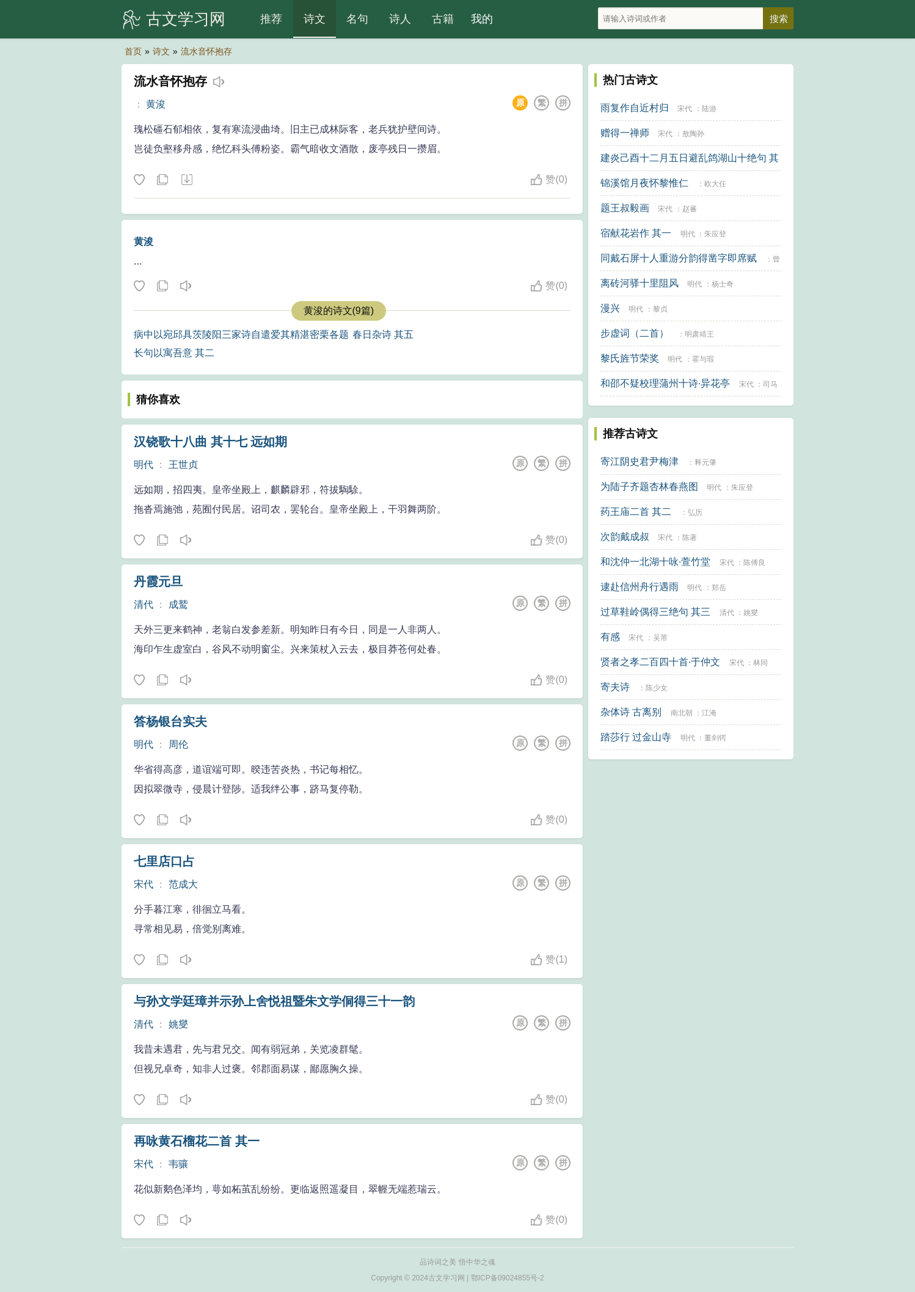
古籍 (443, 19)
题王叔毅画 (624, 208)
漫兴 (610, 308)
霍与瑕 (703, 359)
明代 (143, 464)
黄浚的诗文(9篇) (339, 310)
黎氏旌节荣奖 (629, 358)
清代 (143, 604)
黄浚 (156, 104)
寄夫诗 (615, 687)
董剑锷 (715, 738)
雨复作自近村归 (634, 108)
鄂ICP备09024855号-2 (507, 1278)
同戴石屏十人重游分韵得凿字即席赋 (678, 258)
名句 (357, 19)
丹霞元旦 (158, 581)
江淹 (709, 713)
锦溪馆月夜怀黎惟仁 (644, 183)
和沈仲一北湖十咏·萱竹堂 (655, 562)
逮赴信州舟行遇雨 (639, 587)
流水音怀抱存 (206, 51)
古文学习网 (185, 19)
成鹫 (178, 604)
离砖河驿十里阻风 (639, 283)
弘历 (695, 512)
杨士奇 (723, 284)
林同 (760, 663)
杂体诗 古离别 (631, 712)
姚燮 (178, 1024)
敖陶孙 (693, 134)
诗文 (315, 19)
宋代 (143, 884)
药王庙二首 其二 (635, 511)
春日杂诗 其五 (383, 334)
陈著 (689, 537)
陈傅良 (754, 562)
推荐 (271, 19)
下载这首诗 (186, 180)
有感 (610, 637)
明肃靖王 (699, 334)
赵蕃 (689, 209)
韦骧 (178, 1164)
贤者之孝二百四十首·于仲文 (660, 662)
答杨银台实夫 (170, 721)
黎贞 (660, 309)
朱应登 (715, 234)
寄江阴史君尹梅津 (639, 461)
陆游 (709, 108)
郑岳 (719, 587)
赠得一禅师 (624, 133)
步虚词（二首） (634, 333)
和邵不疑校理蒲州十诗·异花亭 (665, 383)
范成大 (183, 884)
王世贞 (183, 464)
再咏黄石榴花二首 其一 (197, 1141)
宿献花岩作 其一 (635, 233)
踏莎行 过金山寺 (635, 737)
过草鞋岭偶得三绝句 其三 (655, 612)
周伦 (178, 744)
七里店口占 (164, 861)
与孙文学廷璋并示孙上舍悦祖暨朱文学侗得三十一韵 (274, 1001)
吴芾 (660, 637)
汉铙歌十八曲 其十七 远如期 (210, 441)
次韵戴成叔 (624, 536)
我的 (482, 19)
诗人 (400, 19)
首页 (133, 51)
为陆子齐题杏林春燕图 (649, 486)
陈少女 (657, 688)
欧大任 (715, 184)
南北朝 (682, 713)
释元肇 (705, 462)
